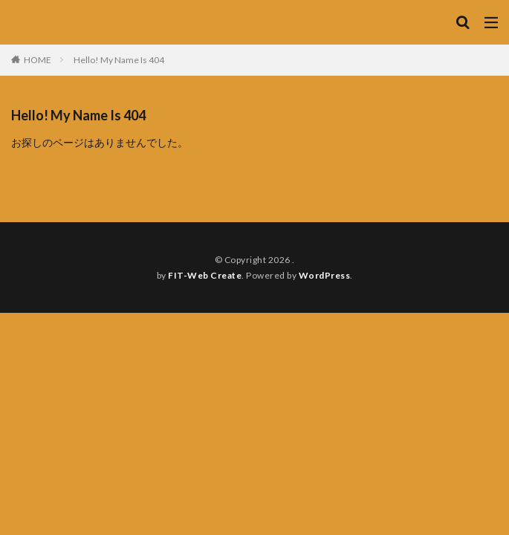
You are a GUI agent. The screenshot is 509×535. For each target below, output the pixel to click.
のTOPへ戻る (254, 179)
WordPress (325, 275)
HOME (37, 59)
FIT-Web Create (204, 275)
